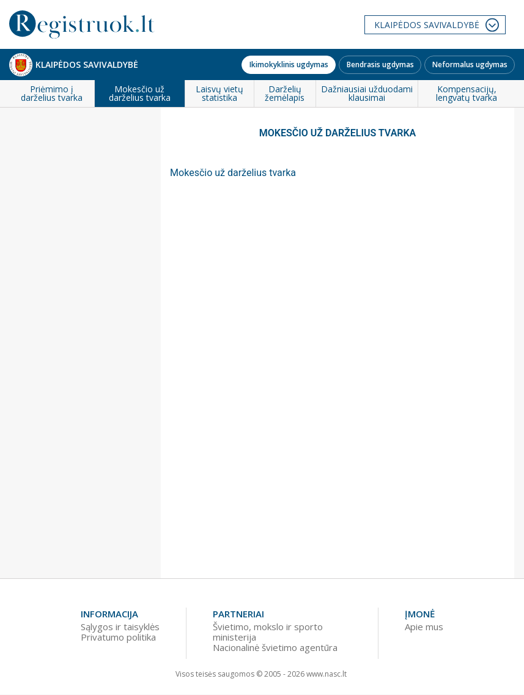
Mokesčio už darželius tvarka (233, 172)
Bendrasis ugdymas (380, 64)
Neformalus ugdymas (469, 64)
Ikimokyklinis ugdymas (288, 64)
